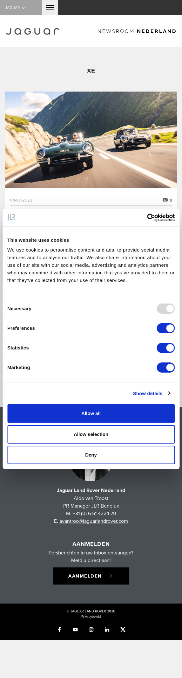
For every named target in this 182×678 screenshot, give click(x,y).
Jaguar (16, 7)
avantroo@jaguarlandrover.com (93, 520)
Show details (148, 393)
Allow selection (91, 434)
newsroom (137, 31)
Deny (91, 454)
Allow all (91, 413)
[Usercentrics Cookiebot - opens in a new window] (147, 218)
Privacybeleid (91, 616)
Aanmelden (91, 575)
